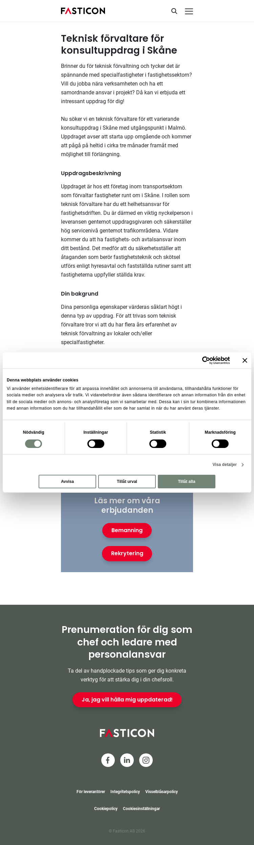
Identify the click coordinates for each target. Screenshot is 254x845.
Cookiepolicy (106, 808)
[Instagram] (146, 760)
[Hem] (83, 11)
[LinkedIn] (127, 760)
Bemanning (127, 530)
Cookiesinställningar (141, 808)
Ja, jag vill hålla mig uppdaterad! (127, 699)
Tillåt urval (127, 481)
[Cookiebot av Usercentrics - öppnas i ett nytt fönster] (200, 360)
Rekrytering (127, 553)
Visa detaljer (224, 464)
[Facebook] (108, 760)
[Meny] (189, 11)
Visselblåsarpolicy (161, 791)
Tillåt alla (186, 481)
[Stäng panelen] (244, 360)
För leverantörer (91, 791)
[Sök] (174, 11)
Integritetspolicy (125, 791)
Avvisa (67, 481)
